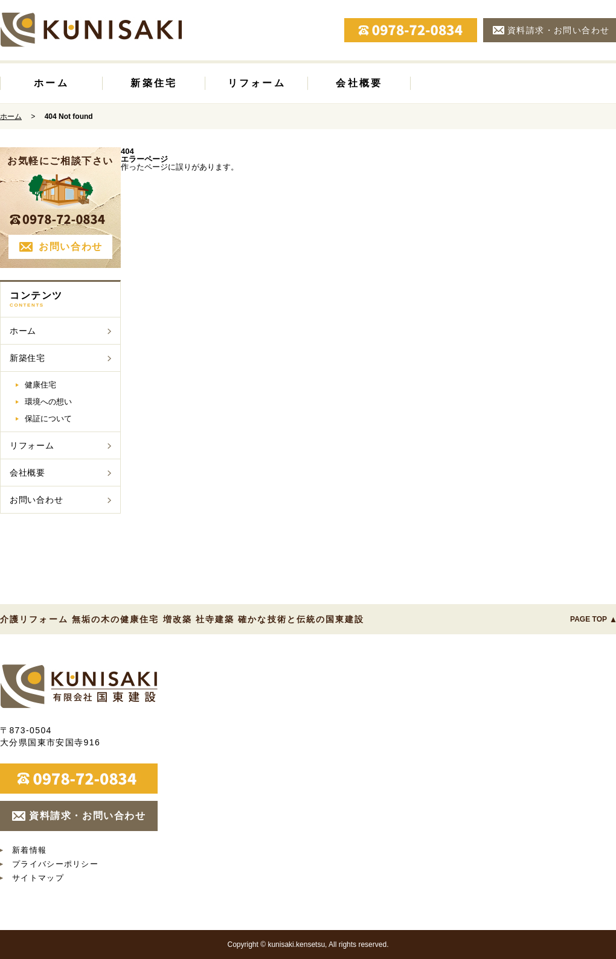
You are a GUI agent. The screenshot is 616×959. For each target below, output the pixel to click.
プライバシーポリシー (55, 863)
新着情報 (29, 850)
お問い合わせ (71, 246)
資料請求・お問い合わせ (558, 30)
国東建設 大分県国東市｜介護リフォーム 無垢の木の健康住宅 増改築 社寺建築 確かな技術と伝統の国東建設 (79, 686)
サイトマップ (38, 877)
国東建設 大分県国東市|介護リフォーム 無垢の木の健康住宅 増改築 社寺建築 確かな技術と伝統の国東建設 (91, 29)
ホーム (51, 83)
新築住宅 (153, 83)
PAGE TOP (588, 619)
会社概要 (359, 83)
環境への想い (48, 401)
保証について (48, 418)
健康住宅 (40, 384)
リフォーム (257, 83)
